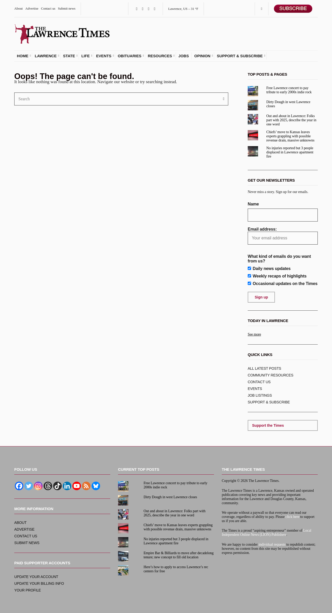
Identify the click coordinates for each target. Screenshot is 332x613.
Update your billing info (39, 583)
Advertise (32, 8)
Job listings (260, 398)
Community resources (270, 377)
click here (292, 517)
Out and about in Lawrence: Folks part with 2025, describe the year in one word (291, 122)
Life (85, 58)
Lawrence (46, 58)
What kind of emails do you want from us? (279, 261)
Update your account (36, 577)
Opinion (202, 58)
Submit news (66, 8)
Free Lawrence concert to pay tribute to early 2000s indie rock (289, 92)
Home (22, 58)
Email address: (283, 238)
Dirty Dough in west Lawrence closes (170, 497)
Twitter (142, 9)
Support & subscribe (240, 58)
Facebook (137, 9)
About (18, 8)
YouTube (154, 9)
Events (103, 58)
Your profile (27, 590)
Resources (160, 58)
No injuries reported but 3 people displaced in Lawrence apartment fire (289, 154)
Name (253, 206)
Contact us (48, 8)
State (69, 58)
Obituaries (129, 58)
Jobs (183, 58)
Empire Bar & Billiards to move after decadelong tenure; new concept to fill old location (178, 555)
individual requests (272, 544)
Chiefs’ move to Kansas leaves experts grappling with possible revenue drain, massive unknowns (290, 138)
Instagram (148, 9)
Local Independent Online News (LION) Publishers (266, 533)
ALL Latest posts (264, 371)
